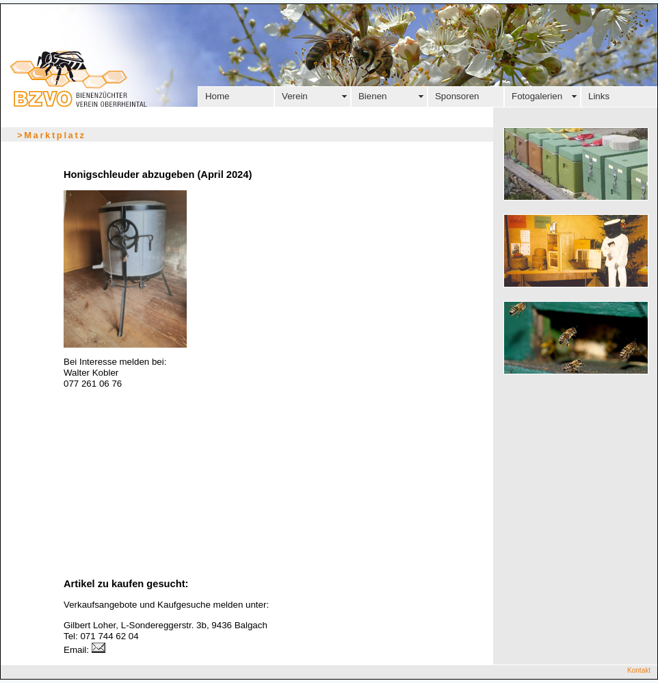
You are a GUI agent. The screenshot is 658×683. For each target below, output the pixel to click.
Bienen (372, 96)
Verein (295, 96)
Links (598, 96)
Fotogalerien (537, 96)
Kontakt (638, 670)
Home (217, 96)
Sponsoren (457, 96)
